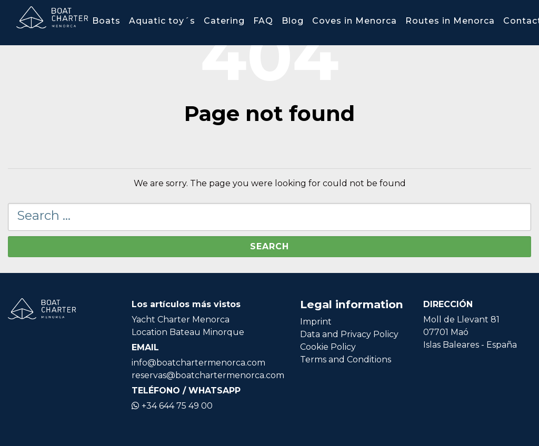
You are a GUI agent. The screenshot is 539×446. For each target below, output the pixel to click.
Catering (224, 21)
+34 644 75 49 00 (172, 406)
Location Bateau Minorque (188, 332)
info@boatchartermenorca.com (198, 363)
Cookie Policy (328, 347)
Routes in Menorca (450, 21)
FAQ (263, 21)
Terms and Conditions (345, 359)
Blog (293, 21)
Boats (106, 21)
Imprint (316, 322)
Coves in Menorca (354, 21)
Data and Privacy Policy (349, 334)
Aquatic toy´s (162, 21)
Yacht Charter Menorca (180, 320)
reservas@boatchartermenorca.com (208, 375)
